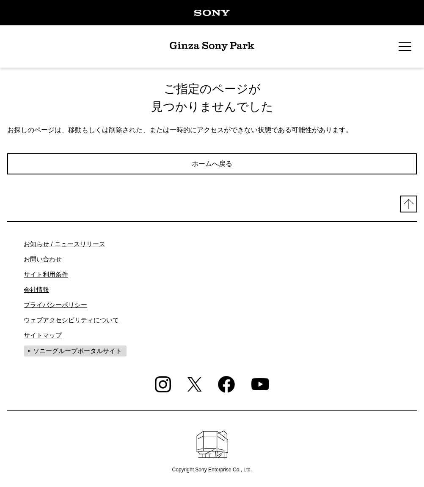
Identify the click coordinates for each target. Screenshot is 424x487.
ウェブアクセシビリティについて (71, 320)
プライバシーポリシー (55, 304)
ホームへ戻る (212, 163)
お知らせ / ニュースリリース (64, 244)
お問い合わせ (43, 259)
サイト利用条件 (46, 274)
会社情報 (36, 289)
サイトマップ (43, 335)
